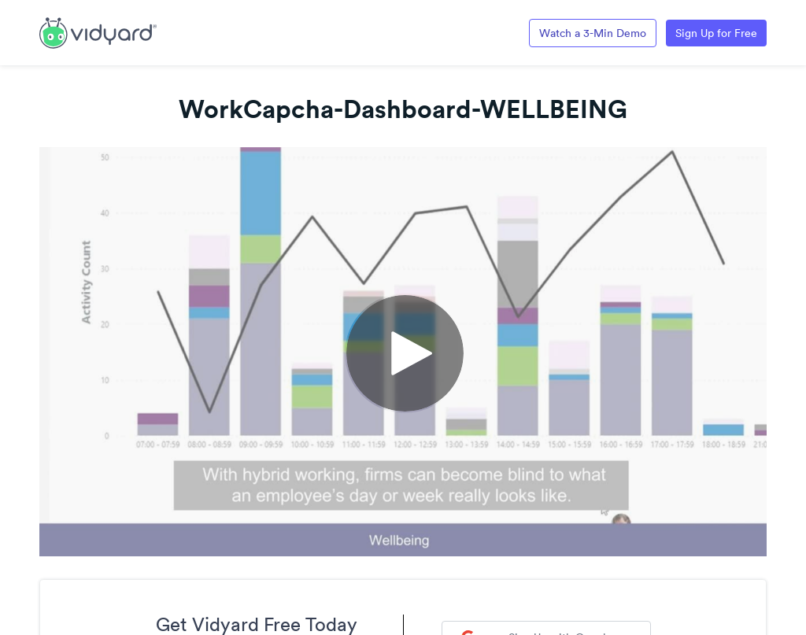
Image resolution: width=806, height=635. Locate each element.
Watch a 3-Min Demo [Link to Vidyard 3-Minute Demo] (592, 33)
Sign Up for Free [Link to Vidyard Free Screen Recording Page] (716, 33)
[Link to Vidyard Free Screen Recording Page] (98, 31)
